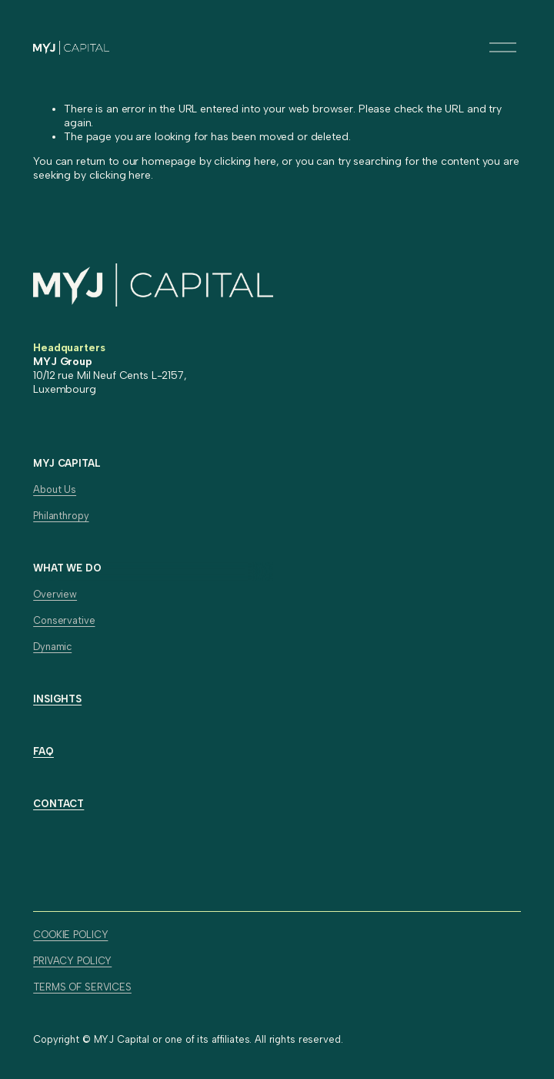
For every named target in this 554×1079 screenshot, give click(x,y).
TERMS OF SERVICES (82, 987)
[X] (76, 862)
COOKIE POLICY (70, 934)
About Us (54, 489)
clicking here (244, 161)
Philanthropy (60, 515)
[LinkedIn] (45, 862)
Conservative (64, 620)
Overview (55, 594)
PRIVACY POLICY (72, 961)
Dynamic (52, 646)
